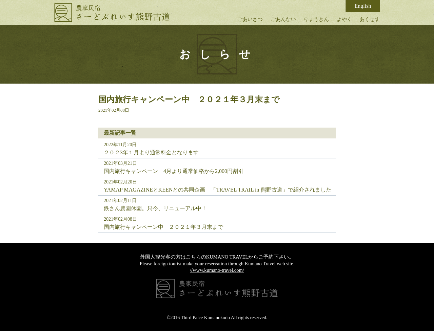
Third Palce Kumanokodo (205, 317)
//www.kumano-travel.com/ (217, 270)
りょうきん (316, 19)
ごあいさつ (250, 19)
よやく (344, 19)
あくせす (369, 19)
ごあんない (283, 19)
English (363, 6)
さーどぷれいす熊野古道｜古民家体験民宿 (112, 12)
